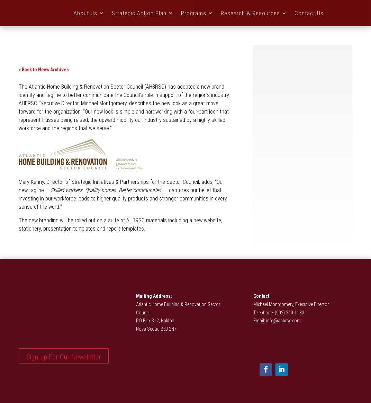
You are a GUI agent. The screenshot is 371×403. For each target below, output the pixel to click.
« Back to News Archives (44, 69)
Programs (193, 13)
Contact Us (309, 13)
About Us (85, 13)
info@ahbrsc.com (283, 320)
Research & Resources (250, 13)
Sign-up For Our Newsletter (63, 357)
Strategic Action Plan (139, 13)
